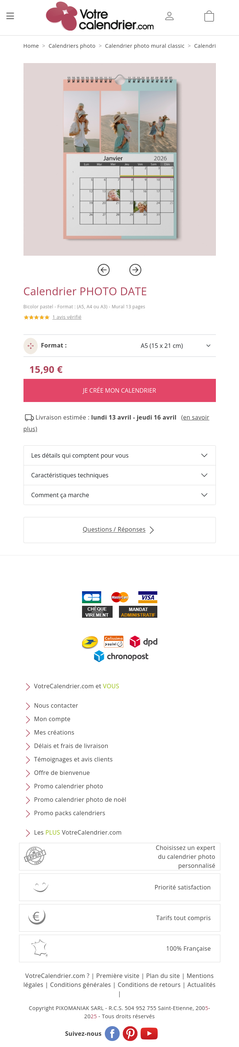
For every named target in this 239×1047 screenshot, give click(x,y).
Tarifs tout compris (183, 918)
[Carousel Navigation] (119, 270)
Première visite (117, 976)
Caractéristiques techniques (70, 475)
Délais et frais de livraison (71, 746)
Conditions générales (80, 985)
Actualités (201, 985)
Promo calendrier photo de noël (80, 800)
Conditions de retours (149, 985)
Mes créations (54, 733)
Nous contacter (56, 706)
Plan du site (163, 976)
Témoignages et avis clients (73, 759)
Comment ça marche (60, 495)
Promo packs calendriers (69, 813)
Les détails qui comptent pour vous (80, 455)
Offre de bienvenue (62, 773)
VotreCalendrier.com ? (57, 976)
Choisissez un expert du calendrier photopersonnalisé (186, 857)
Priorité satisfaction (183, 887)
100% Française (188, 948)
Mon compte (52, 719)
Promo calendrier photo (68, 786)
